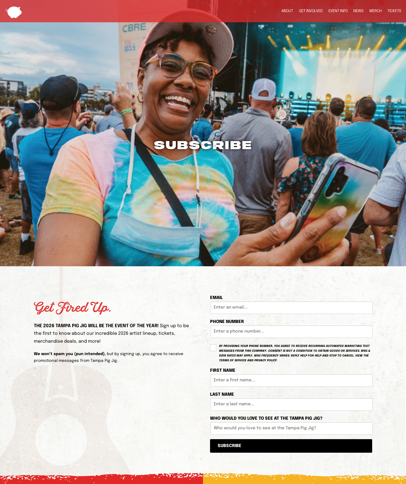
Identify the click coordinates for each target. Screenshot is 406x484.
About (287, 11)
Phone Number (227, 322)
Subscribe (229, 446)
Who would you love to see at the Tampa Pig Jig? (266, 418)
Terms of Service (232, 360)
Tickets (394, 11)
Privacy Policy (265, 360)
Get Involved (311, 11)
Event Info (338, 11)
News (358, 11)
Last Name (222, 394)
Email (216, 298)
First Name (222, 370)
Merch (375, 11)
